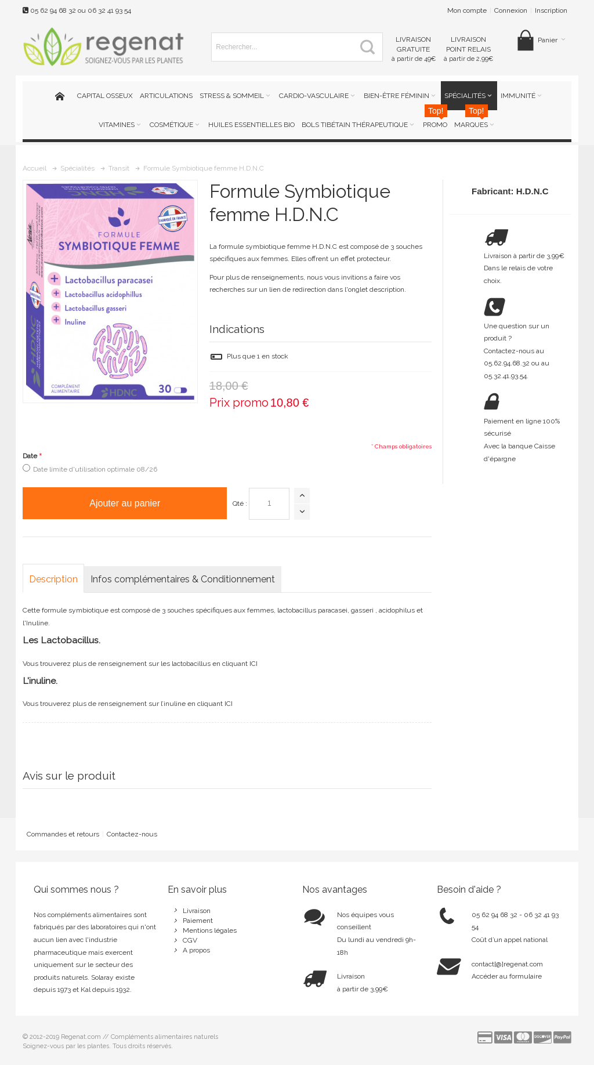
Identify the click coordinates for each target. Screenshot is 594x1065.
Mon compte (467, 10)
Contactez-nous (132, 834)
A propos (196, 950)
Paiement (198, 921)
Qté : (240, 503)
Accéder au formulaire (507, 976)
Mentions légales (210, 930)
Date (30, 456)
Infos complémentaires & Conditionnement (182, 579)
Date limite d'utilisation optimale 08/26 (95, 469)
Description (53, 579)
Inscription (551, 10)
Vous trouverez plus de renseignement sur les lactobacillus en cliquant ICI (140, 664)
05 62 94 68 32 (53, 10)
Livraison (197, 911)
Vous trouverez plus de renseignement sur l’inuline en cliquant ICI (128, 704)
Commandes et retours (63, 834)
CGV (190, 940)
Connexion (510, 10)
